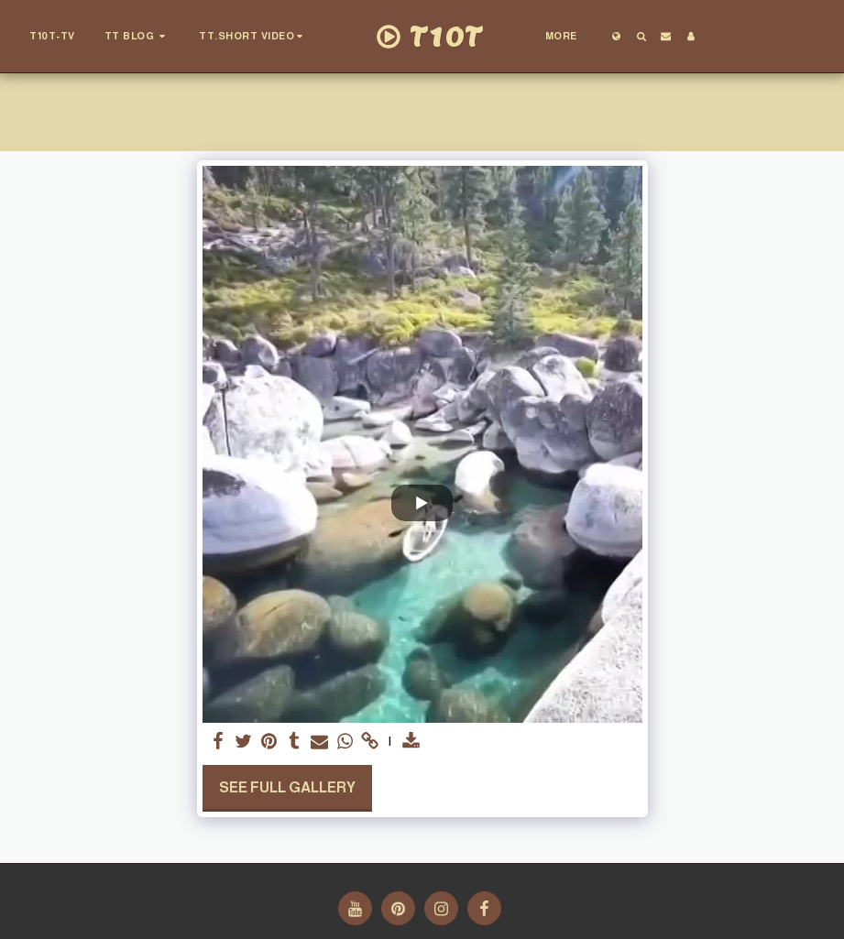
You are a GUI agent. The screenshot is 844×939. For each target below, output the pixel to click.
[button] (137, 37)
